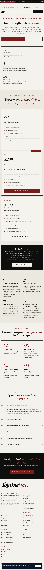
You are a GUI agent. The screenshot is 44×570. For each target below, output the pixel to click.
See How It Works (34, 39)
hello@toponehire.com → (22, 264)
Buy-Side (25, 498)
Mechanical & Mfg (6, 535)
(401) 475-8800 (5, 549)
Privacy (3, 554)
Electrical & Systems (7, 537)
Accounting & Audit (28, 503)
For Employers (27, 537)
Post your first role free (13, 38)
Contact (25, 540)
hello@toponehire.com (7, 551)
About (25, 532)
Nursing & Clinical (28, 515)
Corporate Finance (28, 501)
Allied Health (26, 520)
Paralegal (4, 525)
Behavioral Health (28, 525)
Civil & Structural (6, 532)
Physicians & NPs (28, 518)
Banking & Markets (28, 496)
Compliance (4, 523)
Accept (38, 566)
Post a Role (37, 11)
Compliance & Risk (28, 508)
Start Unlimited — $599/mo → (22, 236)
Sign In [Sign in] (26, 12)
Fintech (25, 506)
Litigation (3, 518)
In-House (4, 520)
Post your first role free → (22, 145)
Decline (31, 566)
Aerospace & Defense (7, 540)
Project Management (7, 542)
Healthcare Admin (28, 523)
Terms (3, 557)
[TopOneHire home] (6, 12)
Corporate (4, 515)
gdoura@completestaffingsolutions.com (20, 259)
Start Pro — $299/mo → (21, 190)
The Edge (25, 535)
